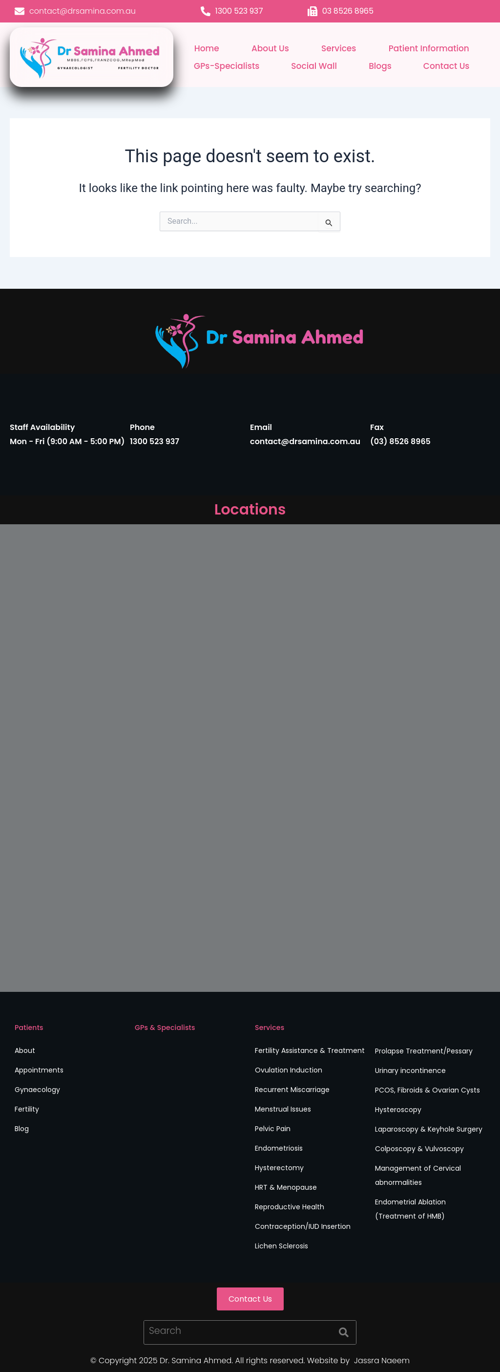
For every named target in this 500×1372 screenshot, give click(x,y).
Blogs (380, 66)
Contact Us (446, 66)
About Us (270, 48)
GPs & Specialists (165, 1027)
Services (338, 48)
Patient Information (429, 48)
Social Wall (314, 66)
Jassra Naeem (381, 1360)
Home (206, 48)
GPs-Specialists (226, 66)
